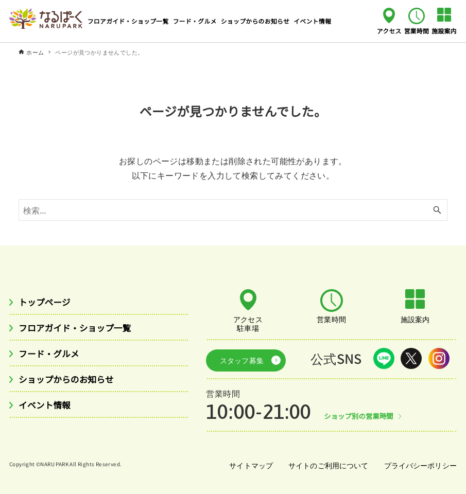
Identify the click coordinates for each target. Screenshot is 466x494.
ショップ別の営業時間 (361, 413)
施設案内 (444, 30)
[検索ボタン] (437, 210)
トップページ (47, 302)
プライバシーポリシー (420, 462)
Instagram (439, 358)
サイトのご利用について (326, 462)
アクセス (389, 30)
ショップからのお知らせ (71, 382)
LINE (383, 358)
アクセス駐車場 (248, 323)
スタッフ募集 (238, 359)
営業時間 (416, 30)
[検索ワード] (233, 210)
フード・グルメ (52, 355)
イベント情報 (47, 408)
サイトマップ (248, 462)
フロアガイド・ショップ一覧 (80, 329)
